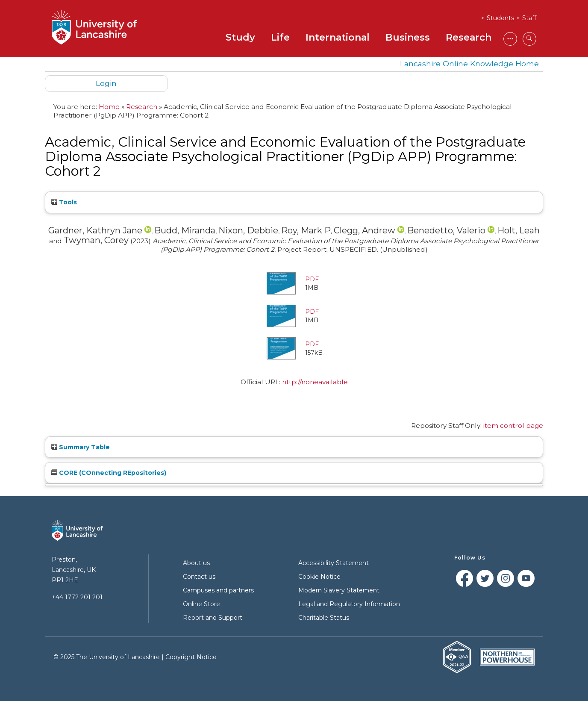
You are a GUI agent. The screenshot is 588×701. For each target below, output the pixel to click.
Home (109, 107)
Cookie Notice (319, 576)
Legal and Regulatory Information (349, 604)
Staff (529, 18)
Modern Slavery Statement (338, 590)
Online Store (201, 604)
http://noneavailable (315, 382)
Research (468, 37)
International (338, 37)
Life (280, 37)
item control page (513, 425)
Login (106, 83)
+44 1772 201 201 (77, 597)
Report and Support (212, 617)
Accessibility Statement (333, 563)
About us (196, 563)
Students (500, 18)
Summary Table (80, 447)
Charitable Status (323, 617)
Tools (64, 202)
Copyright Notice (191, 657)
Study (240, 37)
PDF (312, 279)
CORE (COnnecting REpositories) (108, 473)
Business (407, 37)
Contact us (199, 576)
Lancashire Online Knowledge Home (469, 63)
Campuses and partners (218, 590)
